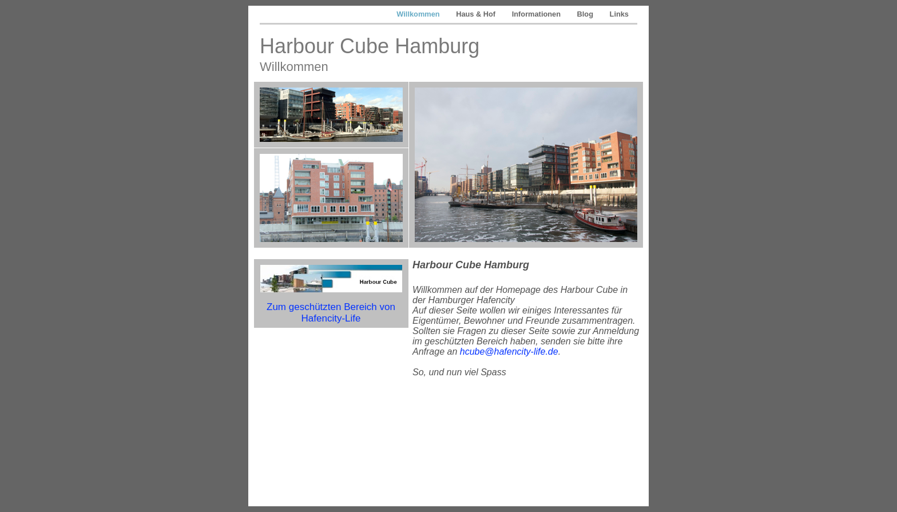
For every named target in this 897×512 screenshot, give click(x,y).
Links (619, 14)
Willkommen (419, 14)
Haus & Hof (477, 14)
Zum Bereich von (331, 306)
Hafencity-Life (331, 318)
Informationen (537, 14)
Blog (586, 14)
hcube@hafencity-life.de (509, 351)
